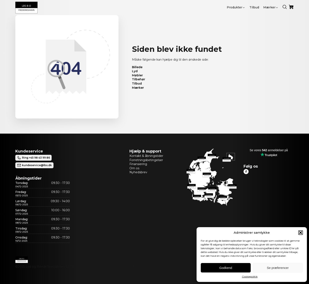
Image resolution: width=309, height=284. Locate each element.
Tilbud (137, 83)
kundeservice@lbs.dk (34, 165)
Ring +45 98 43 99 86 (33, 158)
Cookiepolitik (250, 276)
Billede (137, 67)
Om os (134, 168)
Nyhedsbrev (138, 172)
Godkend (225, 268)
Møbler (137, 75)
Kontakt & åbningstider (146, 156)
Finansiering (138, 164)
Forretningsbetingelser (146, 160)
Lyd (135, 71)
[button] (301, 233)
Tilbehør (138, 79)
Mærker (138, 88)
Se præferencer (278, 268)
